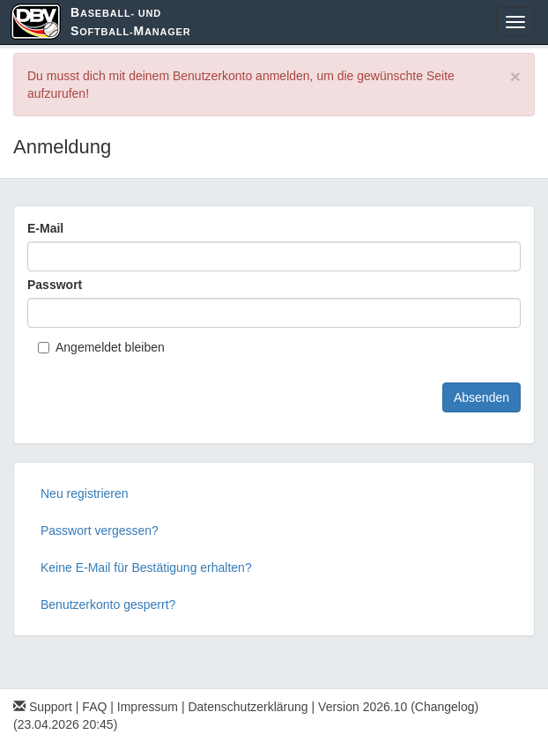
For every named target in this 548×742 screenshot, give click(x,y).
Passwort (54, 285)
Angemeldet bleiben (101, 347)
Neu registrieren (85, 493)
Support (42, 707)
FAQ (94, 707)
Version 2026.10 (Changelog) (398, 707)
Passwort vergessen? (100, 530)
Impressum (147, 707)
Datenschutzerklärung (247, 707)
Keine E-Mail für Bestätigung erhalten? (146, 567)
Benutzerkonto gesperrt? (108, 604)
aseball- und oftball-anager (130, 21)
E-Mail (45, 228)
